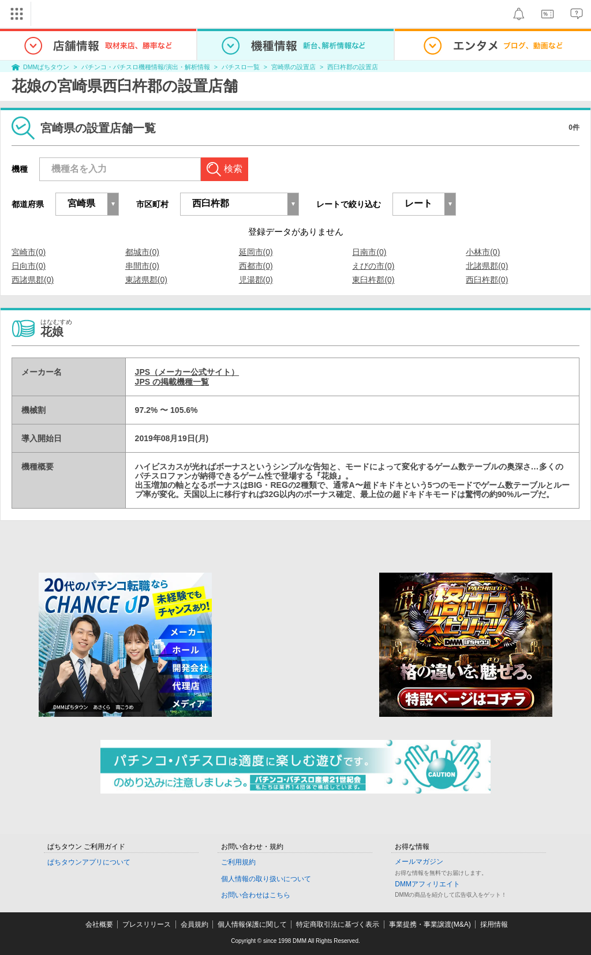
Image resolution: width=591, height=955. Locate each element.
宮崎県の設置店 (293, 66)
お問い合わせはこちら (255, 895)
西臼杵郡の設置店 (352, 66)
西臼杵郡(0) (487, 280)
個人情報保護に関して (252, 924)
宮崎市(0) (29, 252)
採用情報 (494, 924)
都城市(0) (142, 252)
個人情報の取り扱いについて (266, 879)
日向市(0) (29, 266)
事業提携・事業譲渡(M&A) (430, 924)
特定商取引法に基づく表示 (337, 924)
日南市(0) (369, 252)
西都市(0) (256, 266)
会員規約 (194, 924)
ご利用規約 (238, 862)
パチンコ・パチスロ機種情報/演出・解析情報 (145, 66)
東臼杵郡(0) (373, 280)
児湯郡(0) (256, 280)
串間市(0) (142, 266)
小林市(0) (483, 252)
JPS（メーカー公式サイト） (187, 372)
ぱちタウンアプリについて (88, 862)
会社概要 (99, 924)
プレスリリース (146, 924)
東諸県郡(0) (146, 280)
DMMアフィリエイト (427, 884)
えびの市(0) (373, 266)
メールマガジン (419, 862)
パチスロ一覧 (241, 66)
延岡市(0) (256, 252)
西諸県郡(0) (33, 280)
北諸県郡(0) (487, 266)
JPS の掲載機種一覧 (172, 381)
